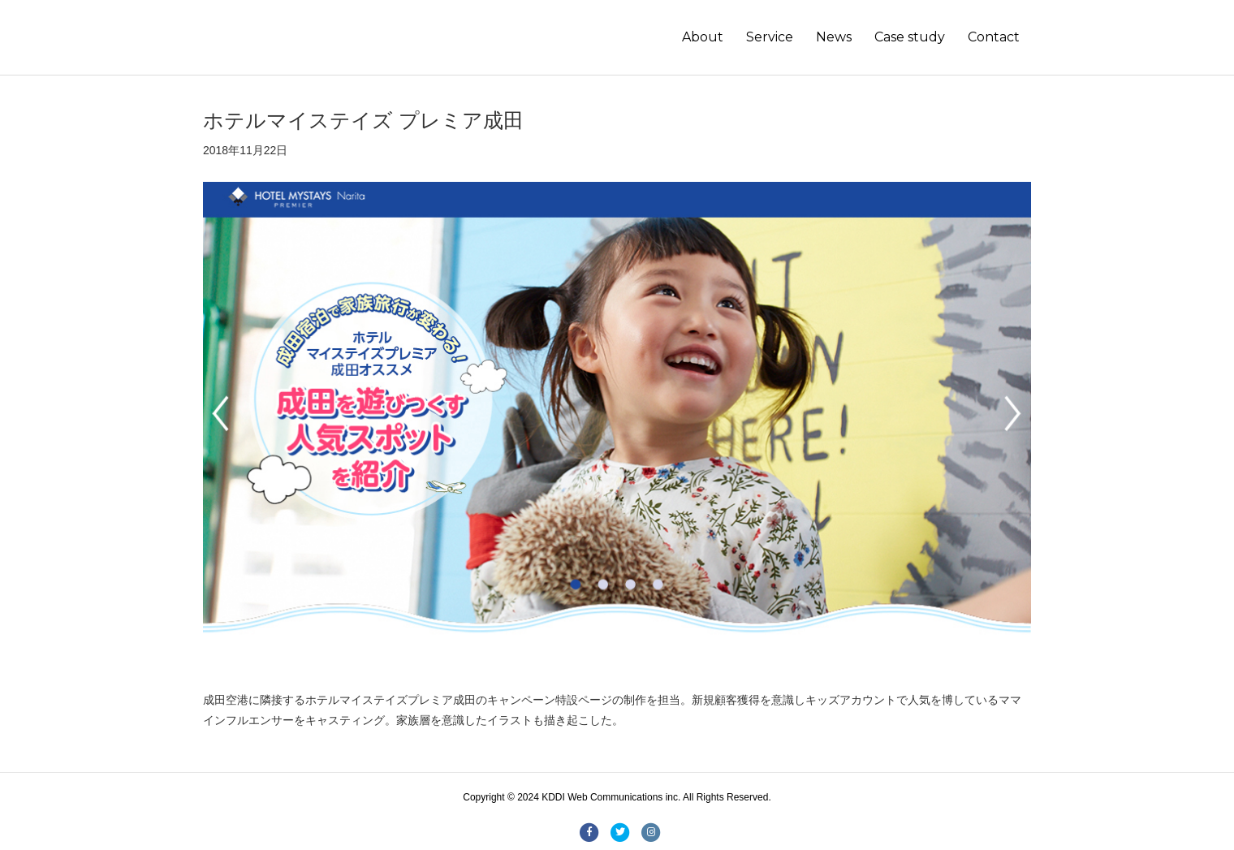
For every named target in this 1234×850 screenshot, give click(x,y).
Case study (909, 37)
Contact (994, 37)
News (834, 37)
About (702, 37)
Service (769, 37)
